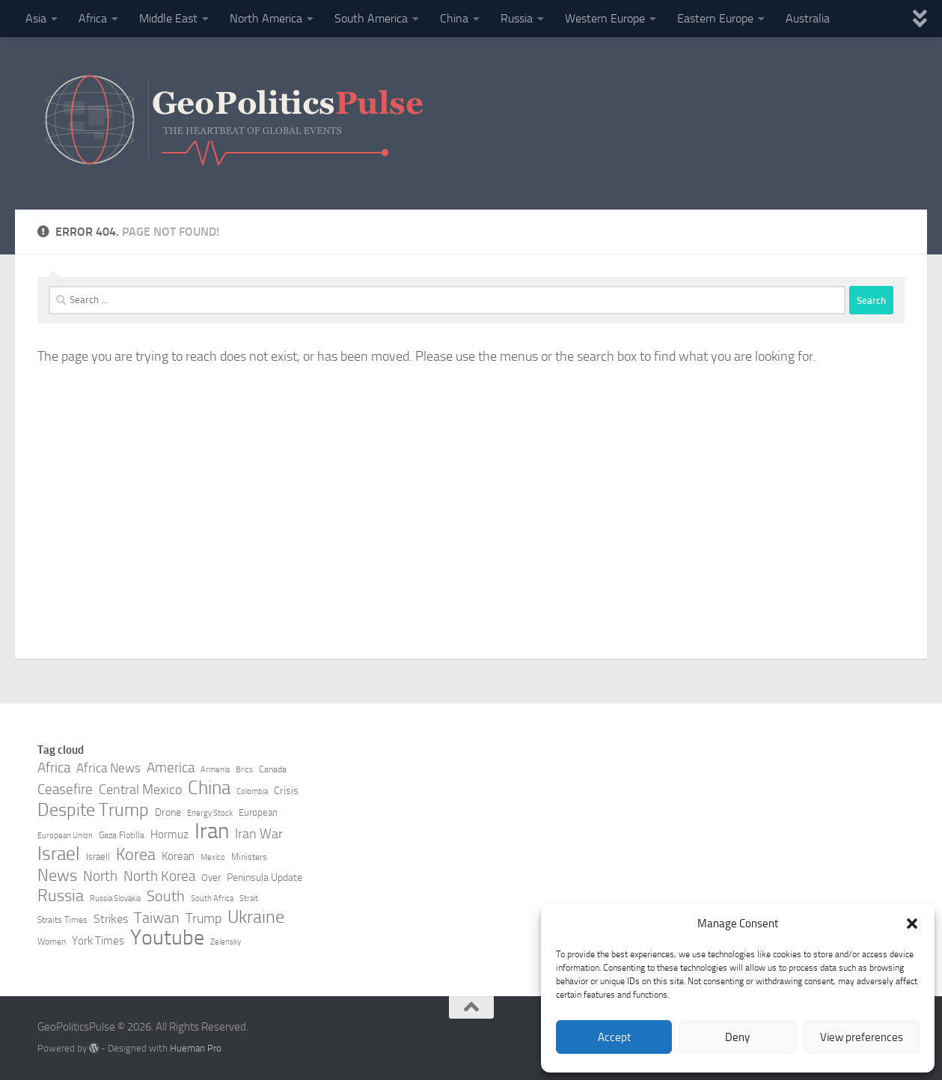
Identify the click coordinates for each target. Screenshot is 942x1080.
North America (266, 18)
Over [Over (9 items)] (211, 877)
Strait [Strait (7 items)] (248, 898)
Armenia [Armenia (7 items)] (215, 770)
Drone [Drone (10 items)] (168, 812)
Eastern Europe (715, 18)
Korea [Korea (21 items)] (136, 855)
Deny (737, 1037)
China (454, 18)
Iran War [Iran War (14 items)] (259, 834)
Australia (808, 18)
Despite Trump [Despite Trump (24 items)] (93, 810)
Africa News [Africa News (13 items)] (108, 767)
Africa (93, 18)
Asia (35, 18)
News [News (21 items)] (57, 876)
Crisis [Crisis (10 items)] (286, 790)
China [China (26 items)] (209, 788)
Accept (614, 1037)
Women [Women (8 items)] (51, 941)
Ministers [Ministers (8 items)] (249, 857)
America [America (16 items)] (171, 767)
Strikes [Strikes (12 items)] (111, 919)
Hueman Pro (195, 1048)
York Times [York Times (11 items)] (98, 941)
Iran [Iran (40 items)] (212, 831)
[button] (912, 923)
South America (371, 18)
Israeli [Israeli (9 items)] (98, 856)
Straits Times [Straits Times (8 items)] (62, 920)
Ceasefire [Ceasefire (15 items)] (65, 789)
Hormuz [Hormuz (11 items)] (169, 834)
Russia (517, 18)
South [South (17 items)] (166, 896)
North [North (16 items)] (100, 876)
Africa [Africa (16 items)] (53, 767)
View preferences (861, 1037)
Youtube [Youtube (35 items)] (167, 938)
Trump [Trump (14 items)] (203, 918)
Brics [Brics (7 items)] (244, 770)
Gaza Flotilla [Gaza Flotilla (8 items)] (121, 835)
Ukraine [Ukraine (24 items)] (255, 917)
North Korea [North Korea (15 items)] (159, 876)
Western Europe (605, 18)
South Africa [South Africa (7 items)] (212, 898)
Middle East (168, 18)
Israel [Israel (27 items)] (58, 854)
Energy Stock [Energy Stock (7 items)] (210, 813)
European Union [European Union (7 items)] (65, 835)
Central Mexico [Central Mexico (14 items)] (140, 789)
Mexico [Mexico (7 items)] (213, 857)
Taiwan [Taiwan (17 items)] (157, 918)
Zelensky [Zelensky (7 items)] (225, 942)
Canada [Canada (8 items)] (273, 769)
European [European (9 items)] (258, 812)
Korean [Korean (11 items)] (178, 856)
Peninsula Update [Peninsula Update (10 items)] (264, 877)
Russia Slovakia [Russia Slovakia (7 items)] (115, 898)
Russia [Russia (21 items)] (60, 896)
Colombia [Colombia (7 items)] (252, 791)
